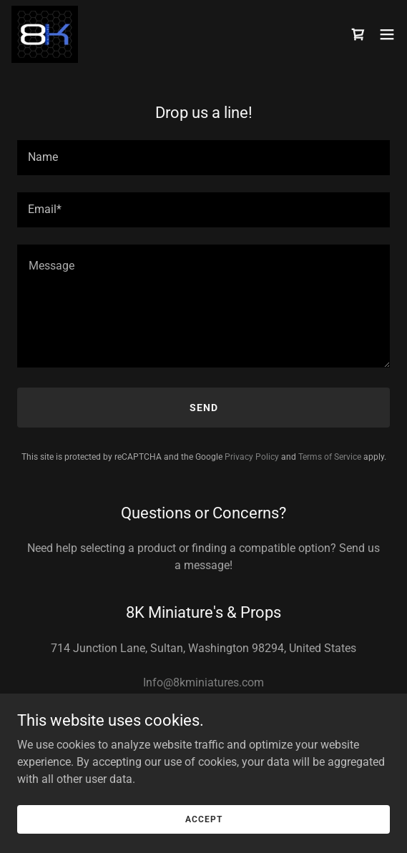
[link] (44, 34)
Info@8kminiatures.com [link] (203, 682)
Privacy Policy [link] (252, 457)
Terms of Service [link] (329, 457)
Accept (203, 819)
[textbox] (203, 157)
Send (204, 407)
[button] (387, 34)
